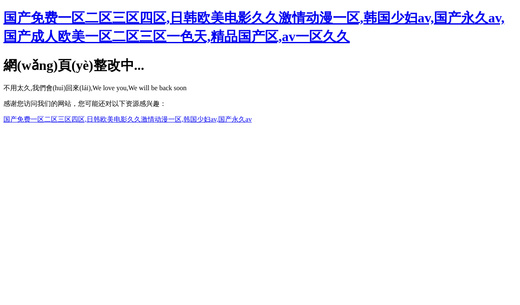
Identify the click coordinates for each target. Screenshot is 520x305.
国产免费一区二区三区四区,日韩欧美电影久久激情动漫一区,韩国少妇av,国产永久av (127, 119)
